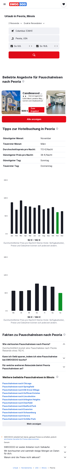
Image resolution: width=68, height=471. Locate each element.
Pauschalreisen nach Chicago (16, 383)
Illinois (44, 468)
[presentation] (23, 81)
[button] (5, 4)
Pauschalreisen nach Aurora (16, 416)
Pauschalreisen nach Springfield (18, 386)
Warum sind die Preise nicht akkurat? (35, 457)
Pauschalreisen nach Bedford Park (19, 406)
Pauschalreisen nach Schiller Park (19, 419)
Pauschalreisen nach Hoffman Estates (21, 393)
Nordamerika (26, 468)
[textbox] (34, 30)
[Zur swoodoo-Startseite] (18, 4)
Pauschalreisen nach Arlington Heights (21, 399)
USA (36, 468)
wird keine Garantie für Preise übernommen (21, 439)
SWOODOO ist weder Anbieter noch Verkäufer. (35, 447)
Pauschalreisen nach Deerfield (17, 403)
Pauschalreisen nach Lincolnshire (18, 396)
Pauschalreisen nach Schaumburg (19, 412)
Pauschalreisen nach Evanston (17, 409)
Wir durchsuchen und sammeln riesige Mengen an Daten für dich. (35, 452)
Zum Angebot (35, 109)
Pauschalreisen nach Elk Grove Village (20, 390)
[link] (34, 119)
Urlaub (15, 468)
